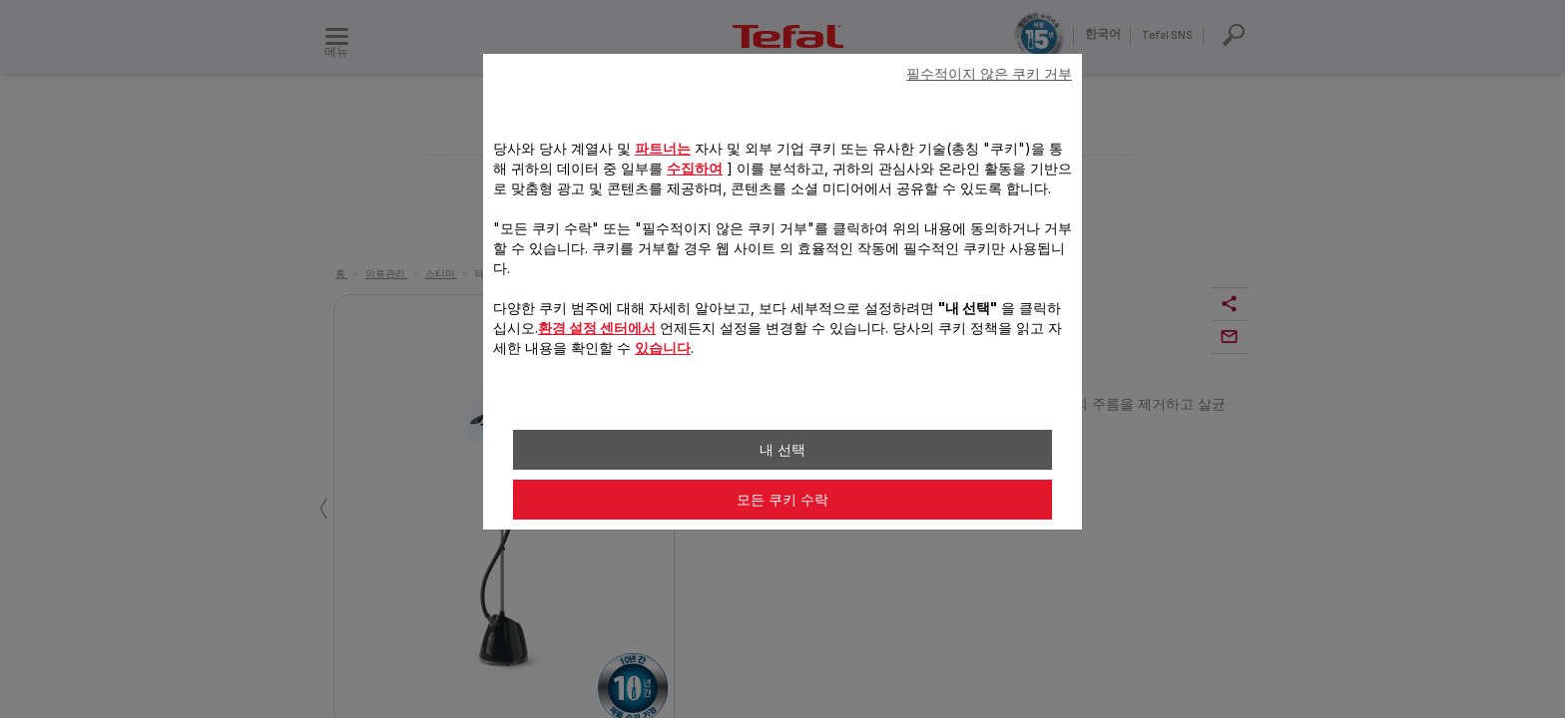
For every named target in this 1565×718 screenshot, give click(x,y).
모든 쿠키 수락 (782, 500)
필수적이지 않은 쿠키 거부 (989, 74)
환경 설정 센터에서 (597, 327)
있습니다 (663, 347)
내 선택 (782, 450)
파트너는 (663, 148)
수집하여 (695, 168)
